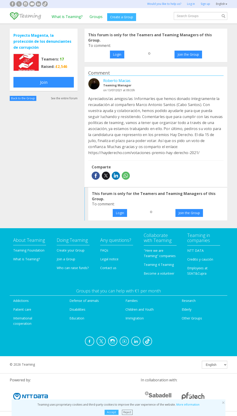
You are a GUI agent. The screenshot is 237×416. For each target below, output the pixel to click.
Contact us (108, 268)
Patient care (22, 309)
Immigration (134, 318)
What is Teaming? (67, 16)
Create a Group (121, 17)
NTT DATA (195, 250)
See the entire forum (64, 98)
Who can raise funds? (73, 268)
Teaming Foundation (28, 250)
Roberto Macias (117, 80)
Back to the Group (23, 98)
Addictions (21, 300)
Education (76, 318)
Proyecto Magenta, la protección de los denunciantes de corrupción (42, 41)
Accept (111, 412)
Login (117, 54)
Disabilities (77, 309)
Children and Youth (139, 309)
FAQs (104, 250)
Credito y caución (200, 259)
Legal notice (109, 259)
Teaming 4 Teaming (159, 264)
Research (189, 300)
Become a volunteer (159, 273)
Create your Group (70, 250)
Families (131, 300)
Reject (127, 412)
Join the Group (188, 54)
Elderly (186, 309)
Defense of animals (84, 300)
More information (188, 405)
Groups (96, 16)
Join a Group (66, 259)
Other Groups (192, 318)
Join (43, 82)
